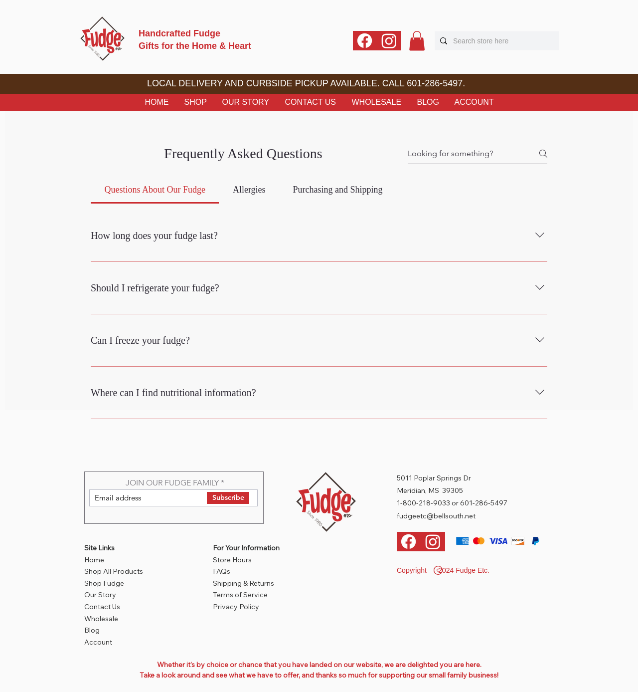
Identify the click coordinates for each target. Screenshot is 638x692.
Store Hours (232, 559)
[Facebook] (364, 40)
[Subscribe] (228, 498)
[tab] (155, 190)
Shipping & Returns (243, 583)
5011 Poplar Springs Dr (434, 477)
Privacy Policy (236, 606)
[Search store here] (495, 40)
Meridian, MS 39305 (430, 490)
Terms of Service (240, 594)
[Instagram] (389, 40)
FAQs (221, 571)
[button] (417, 40)
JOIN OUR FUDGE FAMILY (172, 483)
